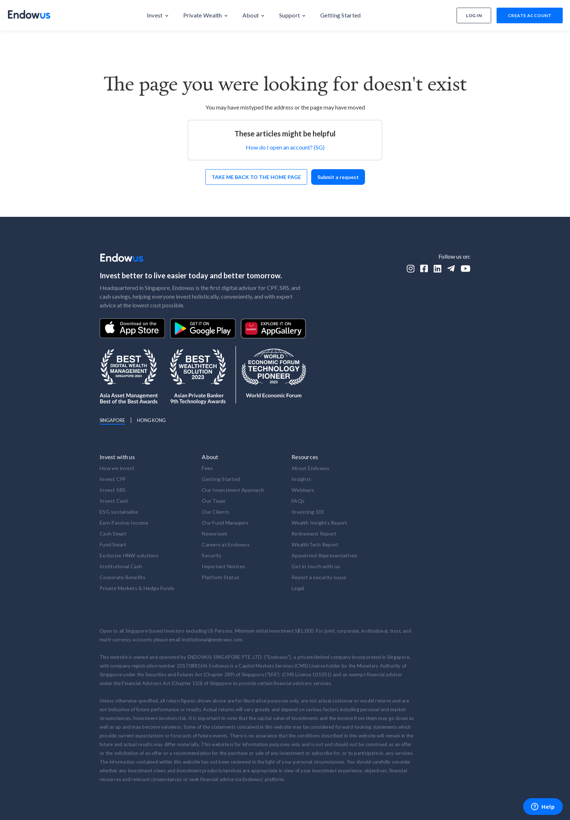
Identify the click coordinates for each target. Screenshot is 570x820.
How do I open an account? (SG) (285, 147)
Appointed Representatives (324, 555)
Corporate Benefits (123, 577)
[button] (158, 15)
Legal (298, 588)
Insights (301, 479)
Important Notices (223, 566)
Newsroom (214, 533)
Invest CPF (113, 479)
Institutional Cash (121, 566)
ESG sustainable (119, 512)
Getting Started (221, 479)
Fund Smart (113, 544)
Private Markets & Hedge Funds (137, 588)
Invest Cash (114, 501)
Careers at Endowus (226, 544)
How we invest (117, 468)
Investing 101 (308, 512)
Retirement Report (314, 533)
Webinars (303, 490)
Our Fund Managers (225, 523)
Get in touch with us (316, 566)
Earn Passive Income (124, 523)
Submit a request (338, 177)
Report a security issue (319, 577)
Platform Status (220, 577)
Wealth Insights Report (320, 523)
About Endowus (310, 468)
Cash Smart (113, 533)
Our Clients (215, 512)
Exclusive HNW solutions (129, 555)
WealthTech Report (315, 544)
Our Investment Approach (233, 490)
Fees (207, 468)
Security (211, 555)
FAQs (298, 501)
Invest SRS (113, 490)
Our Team (213, 501)
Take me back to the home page (256, 177)
